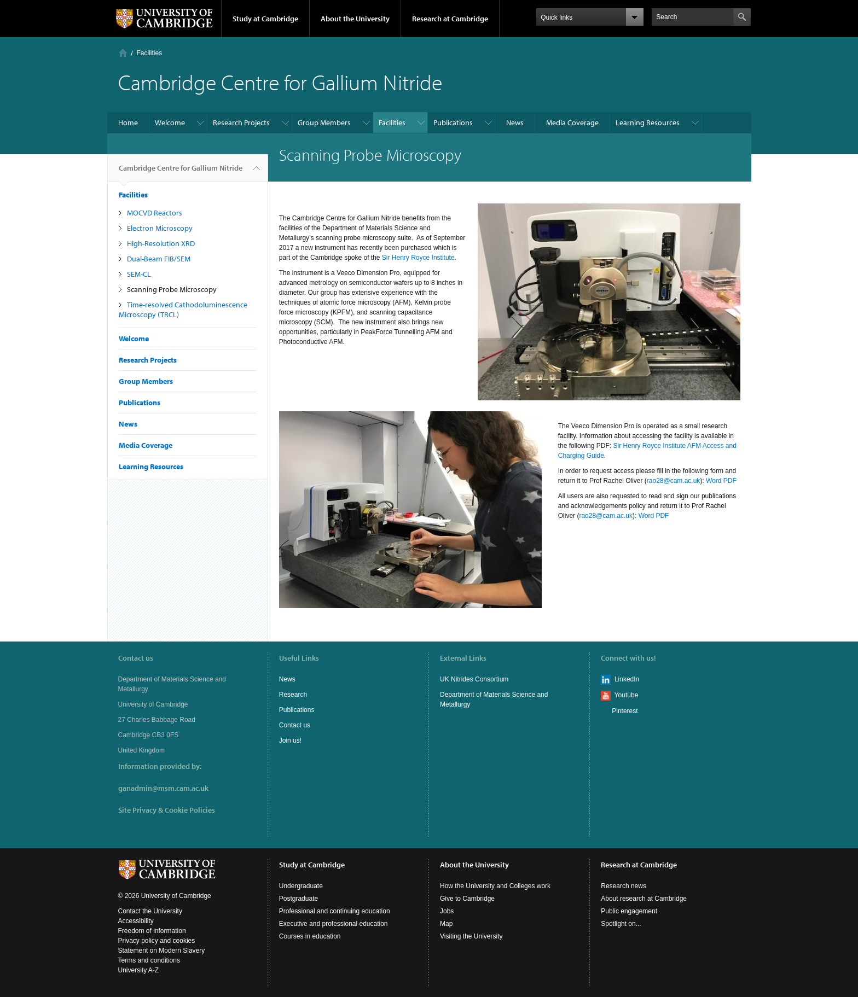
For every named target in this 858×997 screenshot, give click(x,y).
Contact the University (150, 911)
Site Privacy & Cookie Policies (166, 810)
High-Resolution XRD (161, 243)
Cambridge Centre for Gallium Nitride (180, 172)
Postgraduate (298, 898)
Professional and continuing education (334, 911)
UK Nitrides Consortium (474, 679)
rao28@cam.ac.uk (673, 481)
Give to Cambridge (467, 898)
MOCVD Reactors (154, 213)
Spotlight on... (621, 924)
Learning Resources (648, 122)
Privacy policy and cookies (156, 940)
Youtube (626, 695)
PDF (730, 481)
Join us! (290, 740)
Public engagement (629, 911)
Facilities (150, 53)
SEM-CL (139, 274)
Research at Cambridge (450, 19)
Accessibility (136, 921)
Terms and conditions (149, 960)
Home (122, 52)
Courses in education (310, 936)
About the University (355, 19)
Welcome (170, 122)
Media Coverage (572, 122)
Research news (623, 886)
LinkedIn (626, 679)
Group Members (324, 122)
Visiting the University (471, 936)
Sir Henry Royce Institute (418, 257)
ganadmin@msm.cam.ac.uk (163, 788)
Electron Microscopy (160, 228)
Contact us (294, 725)
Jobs (447, 911)
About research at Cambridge (644, 898)
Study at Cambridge (265, 19)
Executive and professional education (333, 924)
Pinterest (624, 711)
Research (293, 694)
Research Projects (241, 122)
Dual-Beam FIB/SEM (158, 259)
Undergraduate (301, 886)
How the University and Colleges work (495, 886)
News (515, 122)
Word (713, 481)
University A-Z (138, 970)
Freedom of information (152, 931)
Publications (453, 122)
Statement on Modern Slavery (161, 950)
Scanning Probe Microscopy (172, 289)
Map (446, 924)
